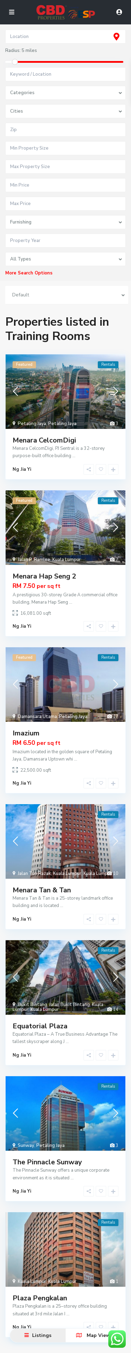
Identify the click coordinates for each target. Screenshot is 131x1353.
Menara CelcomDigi (44, 440)
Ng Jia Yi (22, 469)
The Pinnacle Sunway (47, 1162)
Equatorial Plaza (40, 1026)
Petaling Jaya (32, 424)
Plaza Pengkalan (40, 1298)
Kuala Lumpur (66, 560)
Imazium (26, 733)
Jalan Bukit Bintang (69, 1004)
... (73, 456)
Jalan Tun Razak (34, 873)
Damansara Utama (37, 716)
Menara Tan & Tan (42, 890)
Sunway (26, 1145)
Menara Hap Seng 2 (44, 576)
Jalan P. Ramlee (34, 560)
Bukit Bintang (32, 1004)
